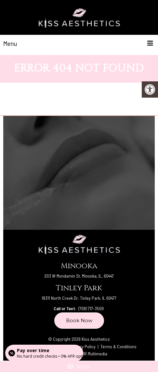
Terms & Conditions (118, 346)
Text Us (79, 366)
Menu (10, 43)
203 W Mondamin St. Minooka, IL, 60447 (79, 276)
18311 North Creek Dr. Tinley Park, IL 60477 (79, 298)
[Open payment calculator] (44, 353)
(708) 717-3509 (91, 308)
